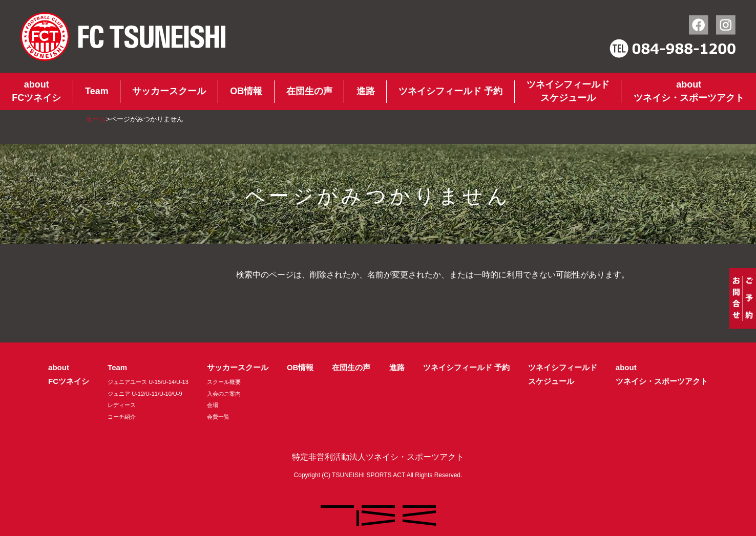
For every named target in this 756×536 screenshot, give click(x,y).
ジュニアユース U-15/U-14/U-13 (148, 382)
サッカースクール (169, 91)
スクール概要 (224, 382)
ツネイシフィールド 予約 (450, 91)
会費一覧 (218, 417)
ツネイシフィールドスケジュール (568, 91)
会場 (212, 405)
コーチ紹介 (122, 417)
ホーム (96, 119)
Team (97, 91)
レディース (122, 405)
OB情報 (246, 91)
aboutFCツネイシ (36, 91)
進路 (365, 91)
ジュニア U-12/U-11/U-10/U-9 (145, 394)
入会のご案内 (224, 394)
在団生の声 (309, 91)
